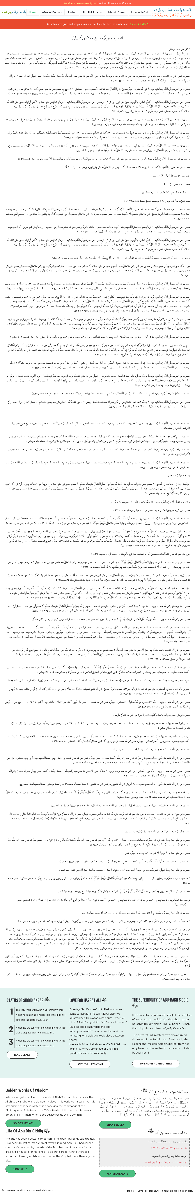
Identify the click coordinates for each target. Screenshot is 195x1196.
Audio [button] (71, 12)
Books (131, 1190)
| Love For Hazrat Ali (147, 1190)
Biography (20, 1169)
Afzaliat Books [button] (51, 12)
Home (32, 12)
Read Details (22, 1054)
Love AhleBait (140, 12)
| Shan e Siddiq (168, 1190)
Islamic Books (117, 12)
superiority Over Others (156, 1063)
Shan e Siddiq (115, 1124)
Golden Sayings (23, 1123)
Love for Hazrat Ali (90, 1064)
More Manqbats (117, 1173)
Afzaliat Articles (93, 12)
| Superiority (185, 1190)
